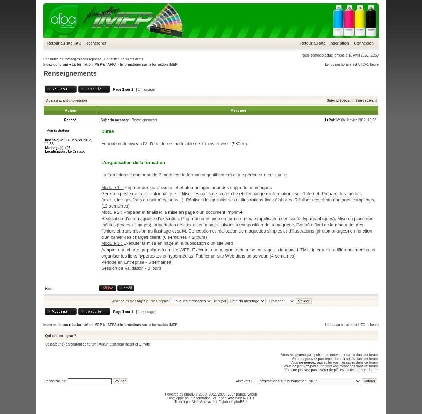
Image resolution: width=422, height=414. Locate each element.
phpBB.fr (241, 402)
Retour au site (59, 43)
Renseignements (70, 73)
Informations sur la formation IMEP (148, 64)
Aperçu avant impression (66, 100)
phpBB (189, 394)
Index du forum (55, 64)
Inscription (339, 43)
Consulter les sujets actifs (123, 59)
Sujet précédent (340, 100)
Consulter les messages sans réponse (72, 59)
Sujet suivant (366, 100)
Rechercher (95, 43)
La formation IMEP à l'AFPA (94, 64)
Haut (48, 289)
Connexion (364, 43)
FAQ (77, 43)
